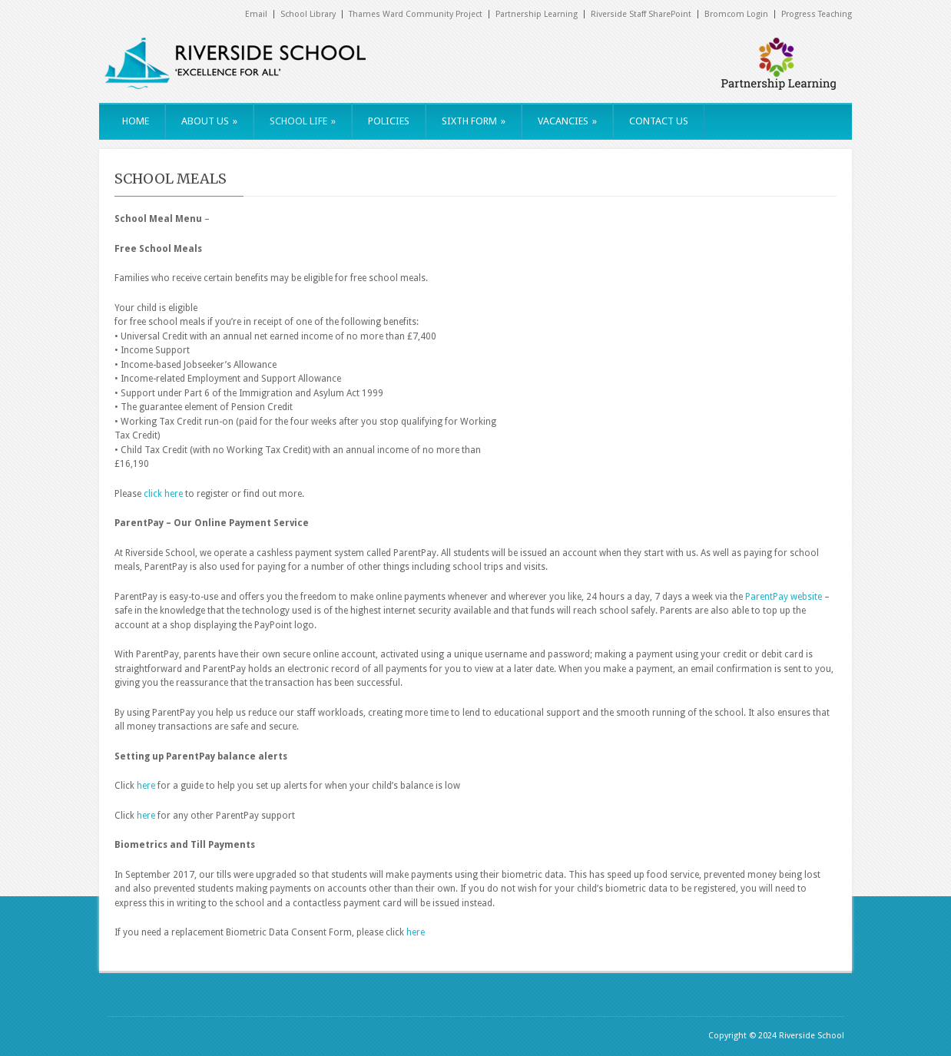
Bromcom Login (736, 14)
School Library (308, 14)
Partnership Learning (536, 14)
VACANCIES (567, 121)
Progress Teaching (816, 14)
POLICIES (388, 121)
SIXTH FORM (473, 121)
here (147, 785)
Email (256, 14)
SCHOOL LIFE (303, 121)
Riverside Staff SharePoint (641, 14)
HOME (135, 121)
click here (163, 493)
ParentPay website (783, 596)
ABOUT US (209, 121)
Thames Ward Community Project (415, 14)
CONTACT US (658, 121)
